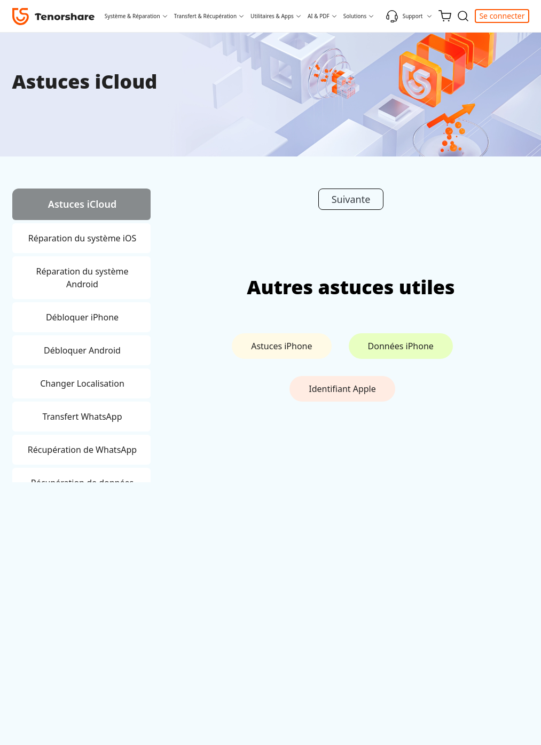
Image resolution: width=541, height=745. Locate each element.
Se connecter (501, 16)
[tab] (81, 206)
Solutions (355, 16)
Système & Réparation (132, 16)
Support (404, 16)
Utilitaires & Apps (272, 16)
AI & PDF (319, 16)
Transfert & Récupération (205, 16)
